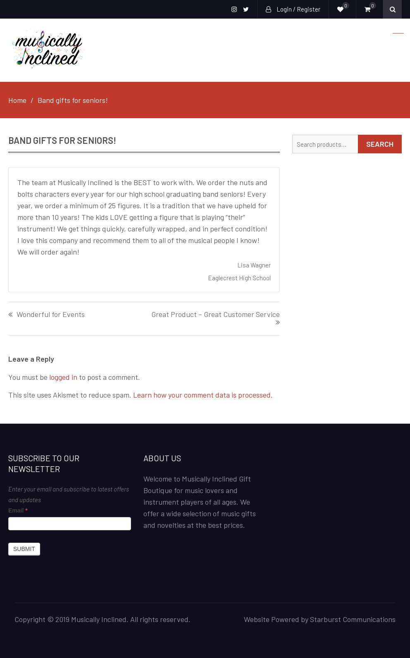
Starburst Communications (353, 619)
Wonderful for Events (51, 314)
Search (379, 143)
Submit (24, 549)
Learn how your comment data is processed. (203, 394)
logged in (63, 376)
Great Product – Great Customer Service (215, 314)
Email (18, 510)
